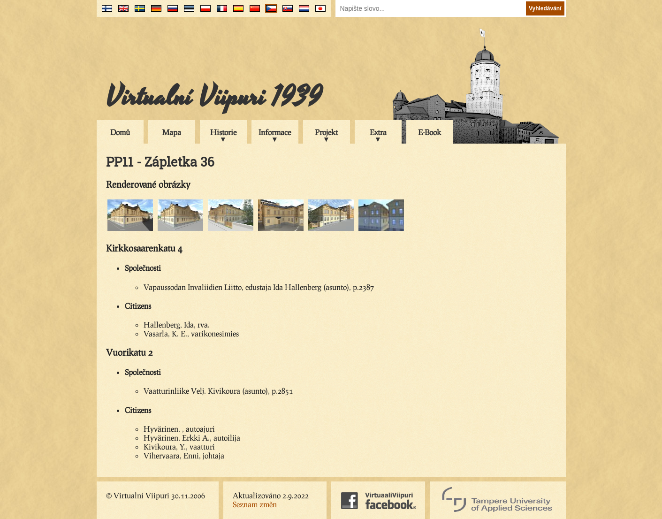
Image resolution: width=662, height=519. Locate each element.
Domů (120, 132)
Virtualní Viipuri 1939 (214, 97)
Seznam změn (255, 504)
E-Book (429, 132)
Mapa (171, 132)
